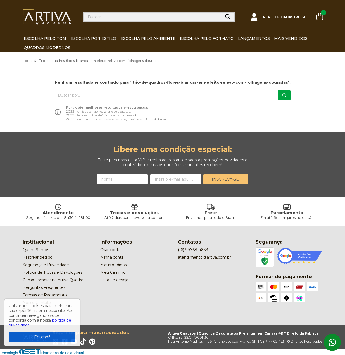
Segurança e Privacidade (46, 264)
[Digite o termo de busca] (152, 17)
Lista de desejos (115, 279)
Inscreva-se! (226, 179)
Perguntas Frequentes (44, 287)
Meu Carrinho (113, 272)
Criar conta (110, 249)
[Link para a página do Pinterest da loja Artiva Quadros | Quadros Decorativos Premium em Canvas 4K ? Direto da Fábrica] (92, 341)
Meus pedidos (113, 264)
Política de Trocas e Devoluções (52, 272)
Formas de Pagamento (45, 295)
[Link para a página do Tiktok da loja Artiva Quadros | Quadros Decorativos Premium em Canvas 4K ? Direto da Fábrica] (83, 341)
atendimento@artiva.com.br (204, 257)
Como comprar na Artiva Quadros (54, 279)
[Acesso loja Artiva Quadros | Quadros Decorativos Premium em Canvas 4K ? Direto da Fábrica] (278, 17)
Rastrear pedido (38, 257)
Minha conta (112, 257)
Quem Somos (36, 249)
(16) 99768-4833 (193, 249)
